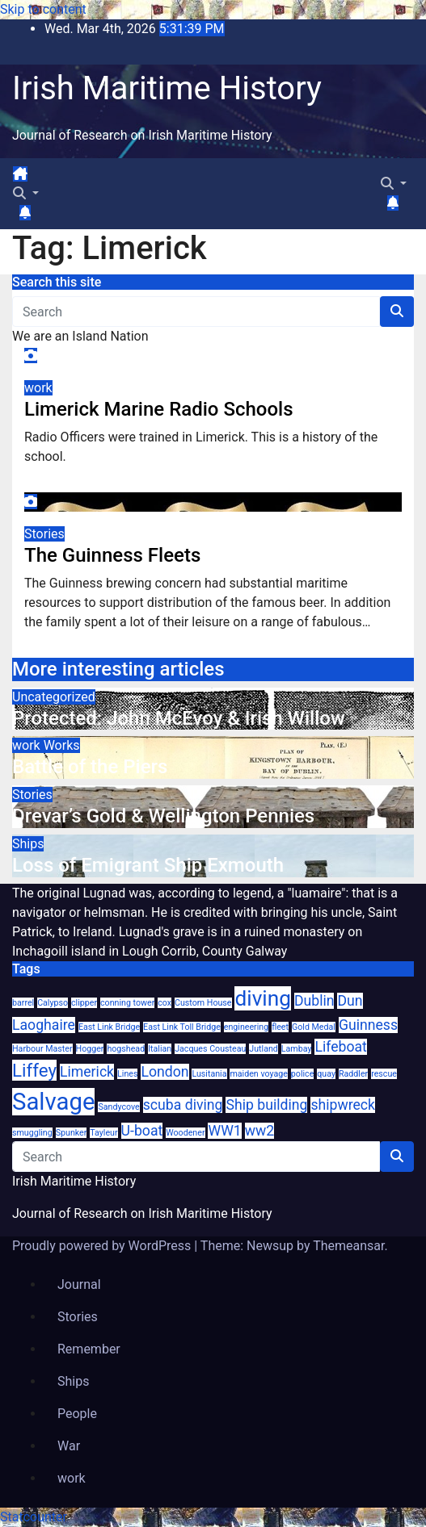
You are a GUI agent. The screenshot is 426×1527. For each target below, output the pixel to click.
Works (62, 745)
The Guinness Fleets (112, 555)
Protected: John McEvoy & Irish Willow (178, 718)
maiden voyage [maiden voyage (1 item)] (258, 1074)
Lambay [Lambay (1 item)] (296, 1049)
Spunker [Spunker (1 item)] (71, 1132)
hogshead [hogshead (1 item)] (126, 1049)
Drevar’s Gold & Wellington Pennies (163, 816)
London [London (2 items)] (164, 1072)
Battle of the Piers (89, 766)
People (77, 1413)
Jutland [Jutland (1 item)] (263, 1049)
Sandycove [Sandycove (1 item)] (118, 1107)
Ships (28, 843)
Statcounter (33, 1517)
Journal (79, 1284)
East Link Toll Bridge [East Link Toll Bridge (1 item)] (182, 1027)
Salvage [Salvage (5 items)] (53, 1101)
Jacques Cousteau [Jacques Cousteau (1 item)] (210, 1049)
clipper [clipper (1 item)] (84, 1003)
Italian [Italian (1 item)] (159, 1049)
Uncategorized (53, 697)
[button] (26, 193)
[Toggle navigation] (41, 178)
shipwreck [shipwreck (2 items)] (342, 1105)
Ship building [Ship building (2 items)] (266, 1105)
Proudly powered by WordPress (103, 1245)
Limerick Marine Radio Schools (158, 409)
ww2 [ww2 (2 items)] (259, 1131)
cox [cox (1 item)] (164, 1003)
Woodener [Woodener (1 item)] (185, 1132)
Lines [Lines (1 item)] (127, 1074)
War (68, 1446)
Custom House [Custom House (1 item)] (203, 1003)
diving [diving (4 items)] (262, 998)
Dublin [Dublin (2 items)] (314, 1001)
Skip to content (43, 9)
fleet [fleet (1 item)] (280, 1027)
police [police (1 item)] (302, 1074)
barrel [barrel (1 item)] (23, 1003)
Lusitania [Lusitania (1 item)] (209, 1074)
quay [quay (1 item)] (326, 1074)
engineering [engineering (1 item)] (246, 1027)
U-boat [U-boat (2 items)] (142, 1131)
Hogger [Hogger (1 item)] (90, 1049)
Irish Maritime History (167, 88)
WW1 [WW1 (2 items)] (224, 1131)
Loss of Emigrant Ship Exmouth (148, 865)
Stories (44, 534)
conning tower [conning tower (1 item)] (127, 1003)
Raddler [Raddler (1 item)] (353, 1074)
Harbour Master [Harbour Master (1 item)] (42, 1049)
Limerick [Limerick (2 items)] (87, 1072)
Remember (88, 1349)
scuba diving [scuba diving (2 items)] (183, 1105)
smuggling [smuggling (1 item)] (32, 1132)
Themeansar (348, 1245)
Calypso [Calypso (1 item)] (52, 1003)
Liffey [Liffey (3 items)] (34, 1070)
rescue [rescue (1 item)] (384, 1074)
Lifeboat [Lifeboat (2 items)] (340, 1047)
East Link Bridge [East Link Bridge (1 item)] (109, 1027)
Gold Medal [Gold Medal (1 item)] (313, 1027)
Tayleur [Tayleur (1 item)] (103, 1132)
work (38, 387)
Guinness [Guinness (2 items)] (368, 1025)
